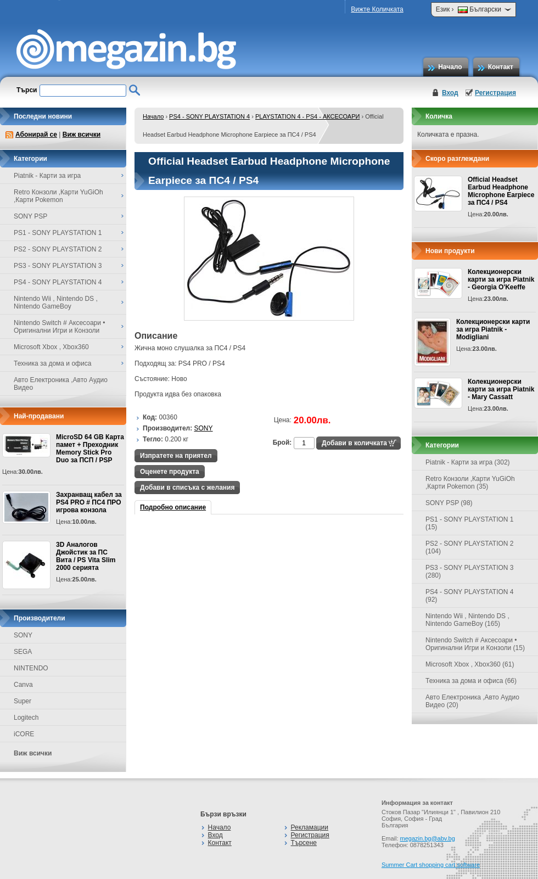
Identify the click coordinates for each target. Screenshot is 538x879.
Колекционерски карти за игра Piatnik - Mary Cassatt (501, 389)
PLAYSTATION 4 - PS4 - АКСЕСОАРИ (307, 116)
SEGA (23, 652)
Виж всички (81, 134)
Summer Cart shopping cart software (431, 864)
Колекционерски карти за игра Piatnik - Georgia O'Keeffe (501, 279)
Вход (450, 93)
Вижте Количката (377, 9)
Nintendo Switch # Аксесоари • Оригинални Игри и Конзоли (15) (475, 644)
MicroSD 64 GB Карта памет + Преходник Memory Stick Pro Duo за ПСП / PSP (90, 448)
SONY (23, 635)
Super (22, 701)
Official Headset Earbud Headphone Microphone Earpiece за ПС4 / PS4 (501, 191)
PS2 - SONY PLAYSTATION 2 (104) (469, 547)
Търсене (304, 843)
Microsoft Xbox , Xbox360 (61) (469, 664)
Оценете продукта (169, 471)
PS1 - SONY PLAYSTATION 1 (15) (469, 523)
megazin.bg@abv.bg (427, 838)
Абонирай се (36, 134)
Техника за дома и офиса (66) (471, 681)
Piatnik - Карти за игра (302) (467, 462)
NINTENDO (31, 668)
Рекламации (309, 827)
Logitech (26, 717)
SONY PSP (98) (449, 503)
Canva (23, 684)
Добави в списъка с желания (187, 487)
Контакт (500, 67)
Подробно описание (173, 507)
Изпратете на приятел (176, 456)
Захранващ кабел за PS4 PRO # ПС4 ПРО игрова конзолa (89, 502)
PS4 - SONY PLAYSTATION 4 (209, 116)
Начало (450, 67)
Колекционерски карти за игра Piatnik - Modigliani (493, 329)
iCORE (24, 734)
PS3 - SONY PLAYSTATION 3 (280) (469, 571)
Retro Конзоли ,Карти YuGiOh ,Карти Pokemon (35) (470, 482)
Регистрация (495, 93)
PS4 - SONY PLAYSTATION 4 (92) (469, 595)
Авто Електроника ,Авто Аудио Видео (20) (472, 701)
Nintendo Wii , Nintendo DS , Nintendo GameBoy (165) (467, 620)
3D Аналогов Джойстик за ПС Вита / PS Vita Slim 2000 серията (85, 556)
